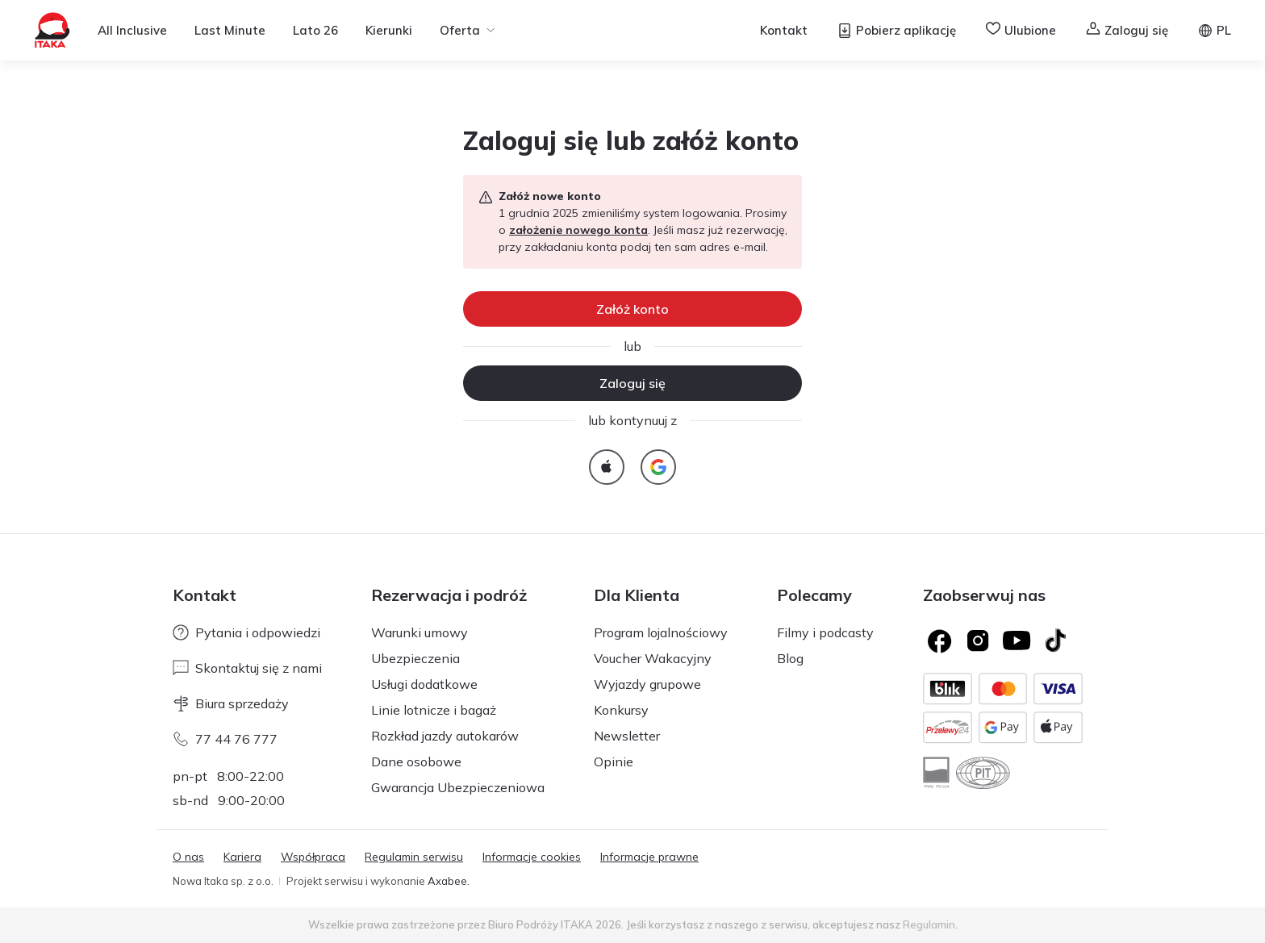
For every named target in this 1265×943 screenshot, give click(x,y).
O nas (188, 856)
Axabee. (449, 880)
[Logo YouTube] (1016, 640)
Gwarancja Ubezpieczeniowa (458, 787)
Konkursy (621, 710)
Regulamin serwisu (414, 856)
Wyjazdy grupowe (647, 684)
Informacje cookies (531, 856)
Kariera (242, 856)
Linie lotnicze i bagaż (433, 710)
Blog (790, 658)
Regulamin (929, 924)
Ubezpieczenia (415, 658)
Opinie (613, 761)
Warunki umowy (419, 632)
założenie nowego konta (578, 230)
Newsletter (627, 736)
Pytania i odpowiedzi (246, 632)
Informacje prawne (649, 856)
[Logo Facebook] (939, 640)
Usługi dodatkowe (424, 684)
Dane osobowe (416, 761)
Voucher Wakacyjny (653, 658)
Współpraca (313, 856)
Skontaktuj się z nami (247, 668)
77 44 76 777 (225, 739)
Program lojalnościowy (661, 632)
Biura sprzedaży (231, 703)
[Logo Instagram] (978, 640)
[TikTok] (1055, 640)
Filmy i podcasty (825, 632)
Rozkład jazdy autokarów (445, 736)
